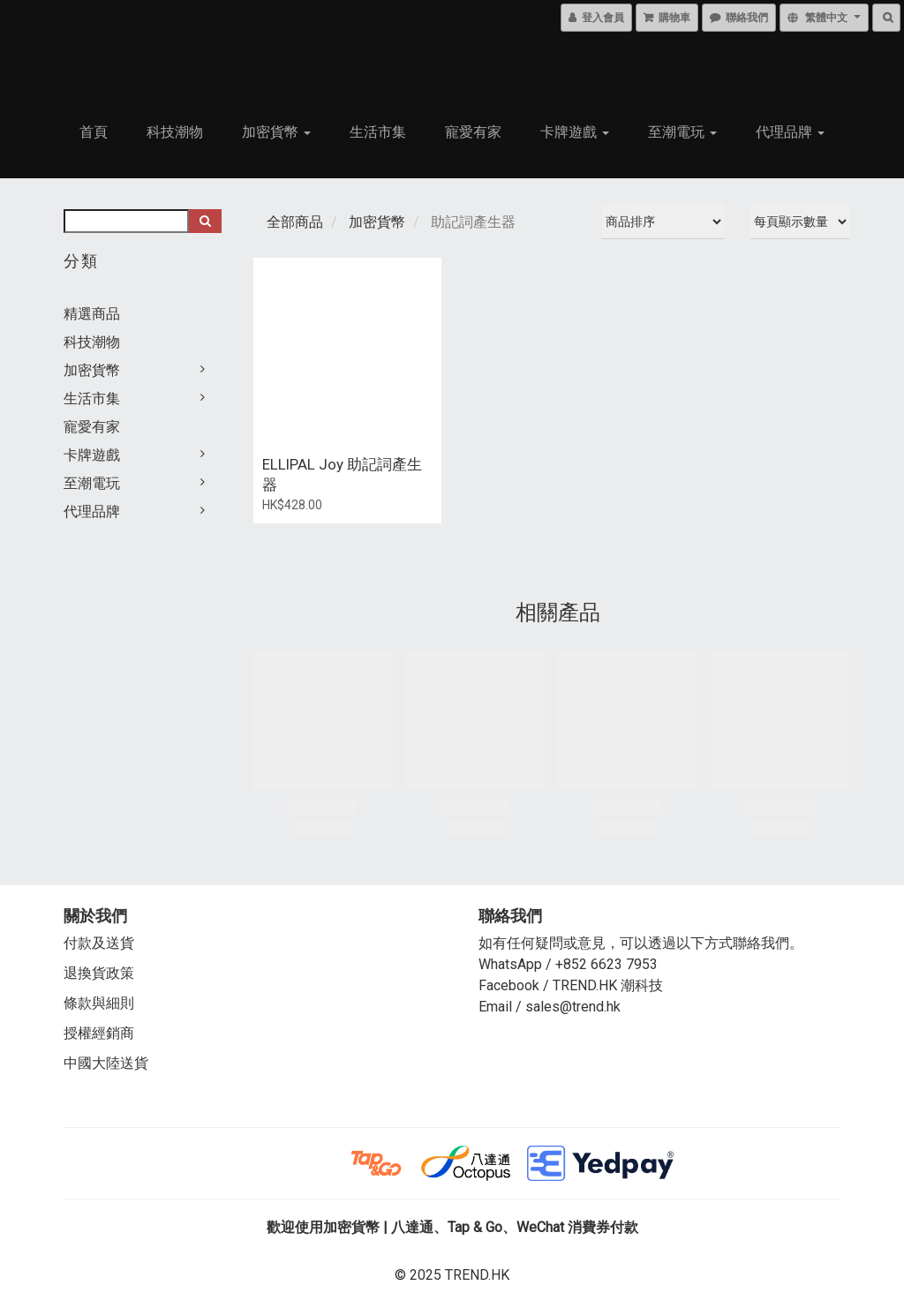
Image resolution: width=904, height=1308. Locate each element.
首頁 (93, 132)
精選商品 (92, 313)
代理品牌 (790, 132)
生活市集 (378, 132)
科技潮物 (175, 132)
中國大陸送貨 (106, 1063)
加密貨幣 (276, 132)
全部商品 (295, 222)
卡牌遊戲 (574, 132)
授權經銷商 (99, 1033)
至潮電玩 (682, 132)
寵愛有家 (473, 132)
